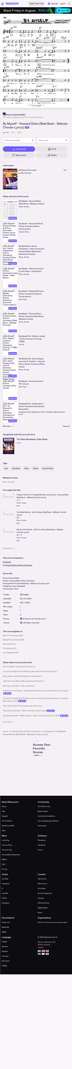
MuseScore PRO (8, 826)
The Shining (8, 648)
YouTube (5, 879)
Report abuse (43, 811)
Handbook (41, 845)
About (4, 806)
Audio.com (6, 922)
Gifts (4, 830)
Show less (8, 722)
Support (5, 816)
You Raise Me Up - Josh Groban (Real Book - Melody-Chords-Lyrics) (42, 513)
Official (12, 218)
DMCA (4, 859)
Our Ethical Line (44, 806)
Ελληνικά (6, 961)
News (40, 913)
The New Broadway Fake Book (32, 439)
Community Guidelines (46, 816)
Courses (41, 898)
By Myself (7, 562)
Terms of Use (7, 850)
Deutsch (5, 946)
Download (41, 840)
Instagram (5, 903)
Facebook (5, 884)
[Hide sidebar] (13, 494)
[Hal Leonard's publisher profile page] (23, 114)
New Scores (42, 884)
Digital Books (43, 908)
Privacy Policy (7, 845)
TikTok (4, 898)
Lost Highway (8, 653)
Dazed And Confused (11, 640)
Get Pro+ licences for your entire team (52, 922)
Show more (9, 548)
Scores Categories (45, 893)
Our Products (7, 821)
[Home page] (10, 3)
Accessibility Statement (11, 855)
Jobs (3, 811)
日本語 (4, 966)
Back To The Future (11, 635)
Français (5, 956)
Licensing (5, 840)
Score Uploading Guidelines (48, 821)
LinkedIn (5, 893)
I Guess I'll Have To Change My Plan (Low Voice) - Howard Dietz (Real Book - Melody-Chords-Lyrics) (43, 496)
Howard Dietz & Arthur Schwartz (18, 565)
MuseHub (5, 927)
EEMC (4, 932)
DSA (3, 864)
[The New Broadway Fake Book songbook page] (8, 446)
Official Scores (43, 903)
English (4, 942)
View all (66, 426)
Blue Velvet (7, 644)
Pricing (4, 869)
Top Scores (42, 879)
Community (42, 826)
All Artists (41, 888)
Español (5, 951)
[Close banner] (68, 10)
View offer (63, 10)
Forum (40, 850)
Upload (52, 3)
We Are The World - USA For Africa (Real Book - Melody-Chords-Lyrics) (40, 530)
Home (5, 731)
